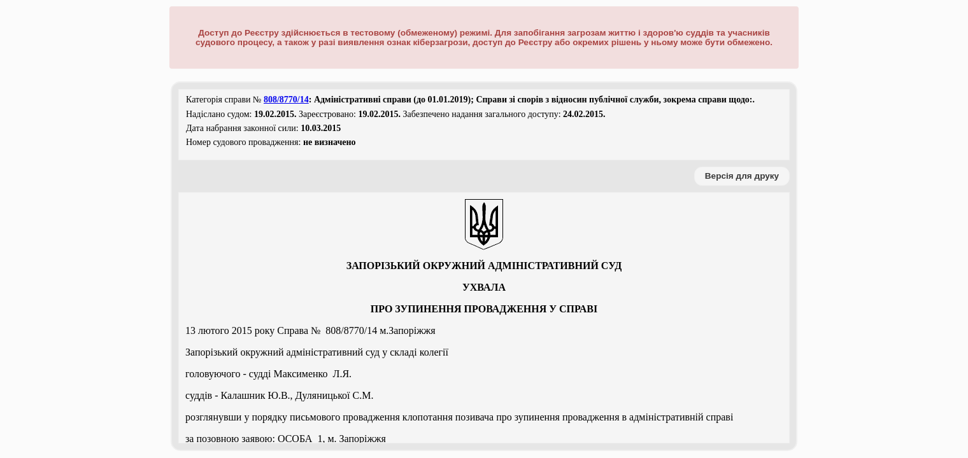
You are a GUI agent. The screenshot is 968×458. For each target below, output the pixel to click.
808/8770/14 (286, 99)
